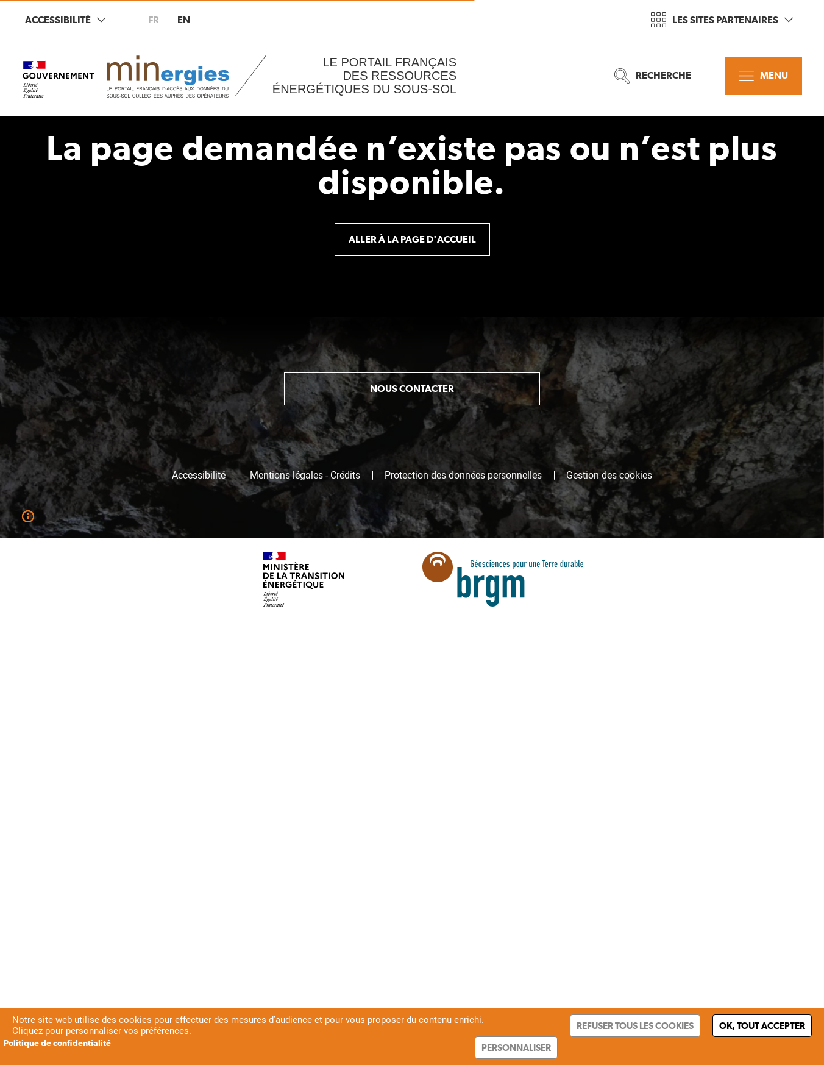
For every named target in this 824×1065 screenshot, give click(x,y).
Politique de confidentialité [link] (57, 1043)
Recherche (652, 76)
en (183, 20)
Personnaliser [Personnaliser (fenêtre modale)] (516, 1047)
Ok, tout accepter (762, 1025)
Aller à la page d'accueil (412, 239)
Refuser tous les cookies (635, 1025)
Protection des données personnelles (463, 475)
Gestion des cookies (609, 475)
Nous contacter (412, 388)
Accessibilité (65, 20)
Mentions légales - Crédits (305, 475)
